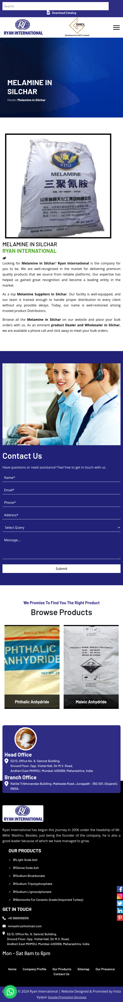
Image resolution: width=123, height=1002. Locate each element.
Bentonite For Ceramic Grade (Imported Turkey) (48, 899)
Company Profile (34, 969)
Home (12, 969)
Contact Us (61, 974)
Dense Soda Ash (26, 868)
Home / (12, 100)
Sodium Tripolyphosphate (32, 884)
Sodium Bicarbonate (29, 876)
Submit (61, 568)
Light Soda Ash (25, 860)
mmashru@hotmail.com (22, 926)
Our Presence (105, 969)
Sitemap (83, 969)
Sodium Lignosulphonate (32, 892)
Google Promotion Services (67, 997)
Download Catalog (61, 13)
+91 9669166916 (15, 918)
